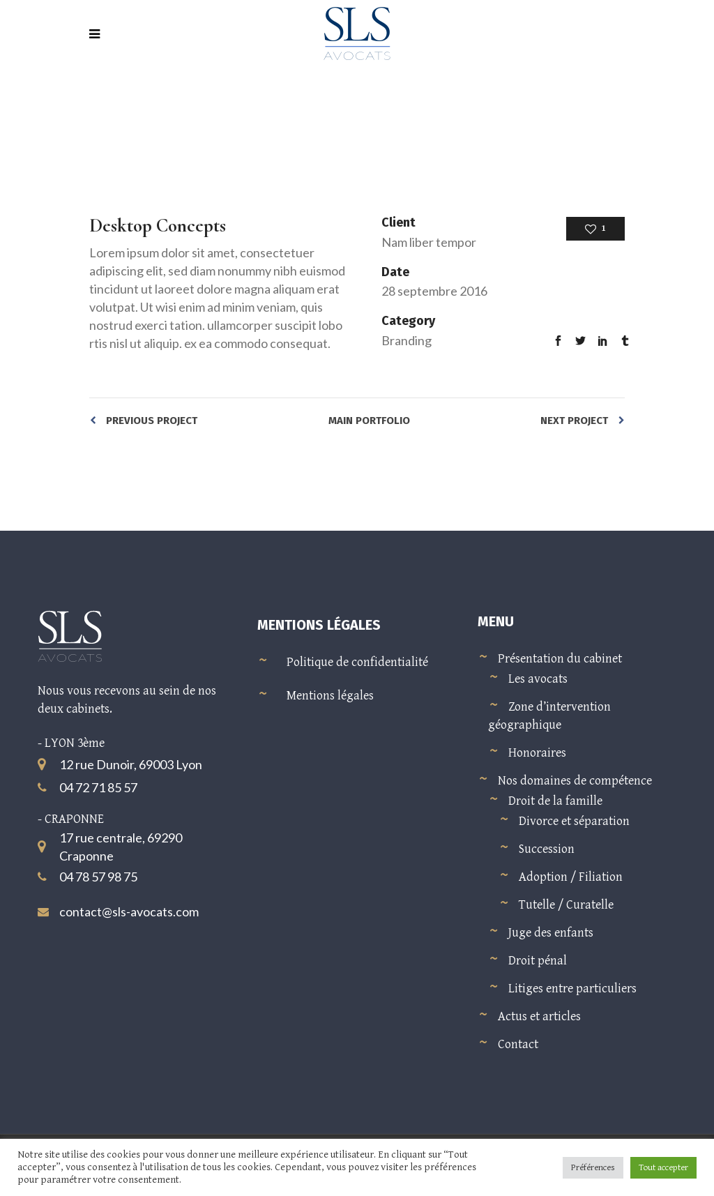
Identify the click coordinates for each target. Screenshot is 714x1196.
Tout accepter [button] (663, 1168)
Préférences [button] (593, 1168)
